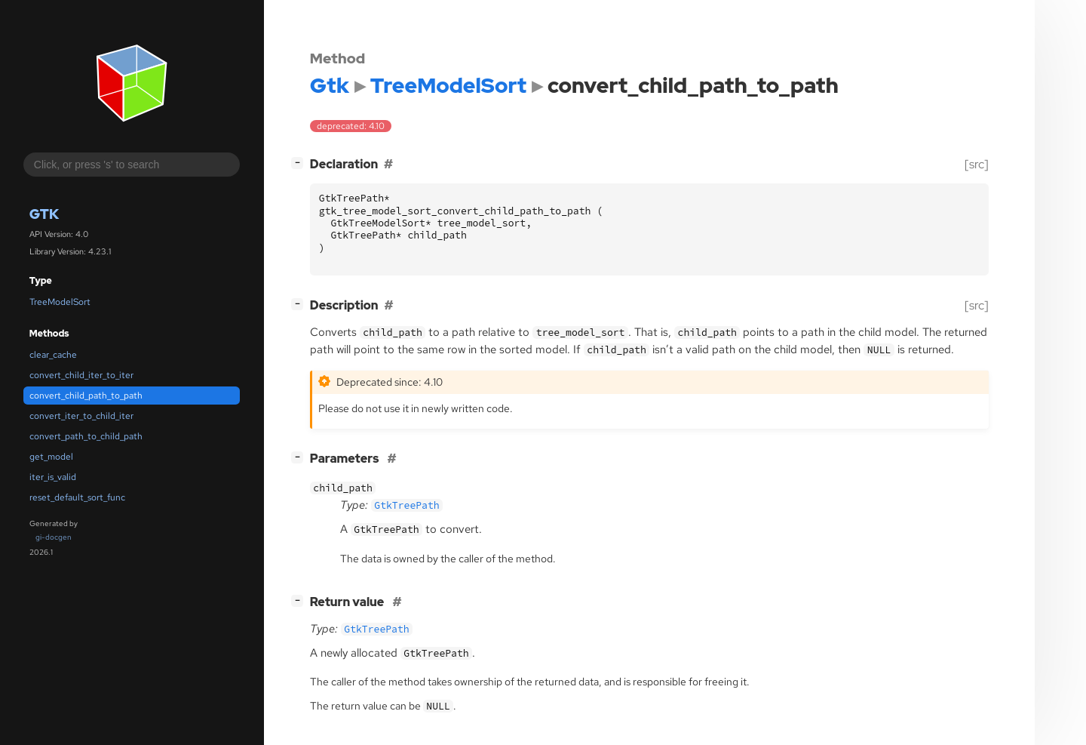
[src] (977, 164)
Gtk (44, 214)
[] (300, 162)
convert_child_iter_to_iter (81, 375)
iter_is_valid (52, 477)
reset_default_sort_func (77, 497)
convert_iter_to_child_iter (81, 416)
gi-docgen (53, 537)
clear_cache (53, 355)
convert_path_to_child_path (86, 436)
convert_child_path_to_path (86, 395)
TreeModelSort (59, 302)
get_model (51, 457)
